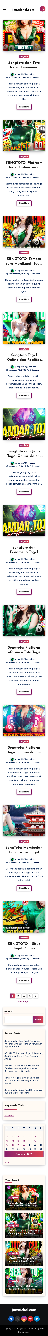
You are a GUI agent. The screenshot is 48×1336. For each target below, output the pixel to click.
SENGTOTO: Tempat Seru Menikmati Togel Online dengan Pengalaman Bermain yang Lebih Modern (21, 1068)
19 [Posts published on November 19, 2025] (18, 1145)
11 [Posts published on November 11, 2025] (13, 1141)
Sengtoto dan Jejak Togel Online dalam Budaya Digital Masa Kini (23, 1091)
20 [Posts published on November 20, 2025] (24, 1145)
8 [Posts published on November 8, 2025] (35, 1137)
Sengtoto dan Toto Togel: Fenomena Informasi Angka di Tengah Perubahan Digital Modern (23, 1044)
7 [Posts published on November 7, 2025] (29, 1137)
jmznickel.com (23, 9)
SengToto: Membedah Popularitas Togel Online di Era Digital (24, 852)
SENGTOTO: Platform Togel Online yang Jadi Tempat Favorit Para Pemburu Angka (23, 1056)
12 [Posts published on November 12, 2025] (18, 1141)
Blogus (38, 1328)
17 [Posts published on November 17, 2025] (7, 1145)
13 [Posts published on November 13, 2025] (24, 1141)
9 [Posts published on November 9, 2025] (40, 1137)
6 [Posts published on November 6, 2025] (24, 1137)
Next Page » (24, 1001)
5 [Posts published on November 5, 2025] (18, 1137)
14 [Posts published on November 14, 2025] (29, 1141)
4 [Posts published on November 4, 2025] (12, 1137)
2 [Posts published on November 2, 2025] (40, 1133)
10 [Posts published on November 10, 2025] (7, 1141)
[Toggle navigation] (5, 8)
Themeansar (24, 1332)
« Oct (7, 1162)
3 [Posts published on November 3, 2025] (7, 1137)
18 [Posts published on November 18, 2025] (13, 1145)
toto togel (9, 1115)
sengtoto (24, 57)
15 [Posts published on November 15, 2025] (35, 1141)
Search (8, 1011)
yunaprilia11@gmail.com (23, 74)
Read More (24, 107)
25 (30, 996)
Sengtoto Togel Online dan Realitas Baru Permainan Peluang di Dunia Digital (21, 1081)
